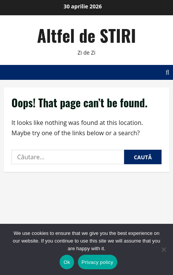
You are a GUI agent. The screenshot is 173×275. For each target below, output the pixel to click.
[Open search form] (167, 72)
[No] (163, 249)
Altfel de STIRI (86, 35)
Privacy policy (97, 262)
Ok (66, 262)
